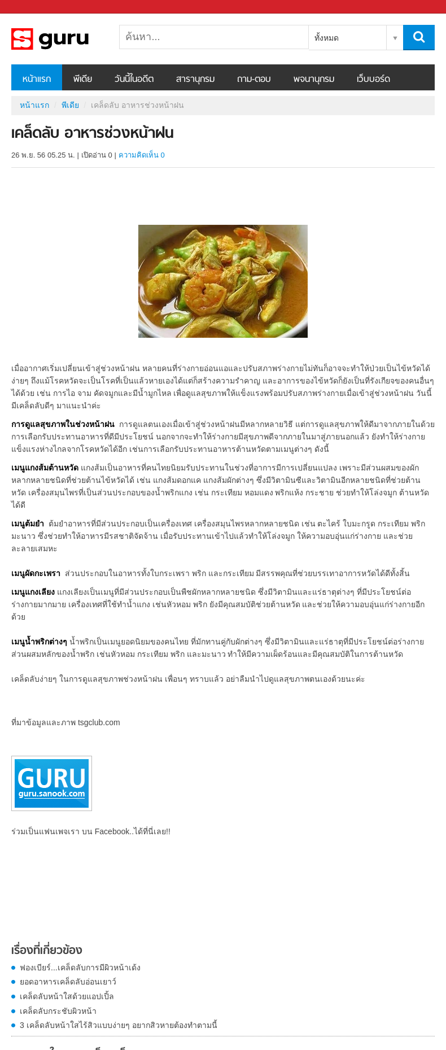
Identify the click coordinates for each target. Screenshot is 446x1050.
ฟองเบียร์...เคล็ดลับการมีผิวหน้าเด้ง (80, 967)
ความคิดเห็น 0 (142, 155)
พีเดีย (82, 79)
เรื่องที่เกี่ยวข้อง (46, 951)
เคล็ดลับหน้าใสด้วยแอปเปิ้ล (67, 996)
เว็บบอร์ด (373, 79)
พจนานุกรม (314, 79)
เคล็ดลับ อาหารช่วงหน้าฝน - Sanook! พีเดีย (70, 39)
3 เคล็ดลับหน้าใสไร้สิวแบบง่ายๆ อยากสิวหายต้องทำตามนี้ (118, 1025)
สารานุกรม (195, 79)
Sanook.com (34, 7)
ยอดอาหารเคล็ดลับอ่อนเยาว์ (68, 981)
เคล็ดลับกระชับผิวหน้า (58, 1011)
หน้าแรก (37, 79)
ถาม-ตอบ (254, 79)
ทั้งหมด (326, 37)
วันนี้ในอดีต (134, 79)
